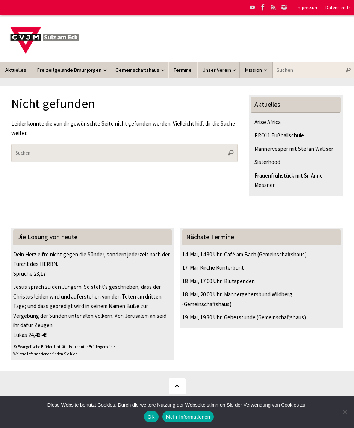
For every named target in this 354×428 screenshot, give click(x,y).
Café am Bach (240, 254)
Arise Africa (267, 122)
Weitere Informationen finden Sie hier (45, 354)
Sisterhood (267, 161)
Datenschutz (338, 7)
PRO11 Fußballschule (279, 135)
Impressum (308, 7)
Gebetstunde (240, 317)
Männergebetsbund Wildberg (258, 294)
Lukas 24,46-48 (30, 334)
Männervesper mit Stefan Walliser (293, 148)
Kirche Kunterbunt (222, 267)
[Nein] (344, 412)
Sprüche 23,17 (29, 273)
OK (151, 417)
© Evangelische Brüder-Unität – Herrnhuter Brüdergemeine (64, 346)
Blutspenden (239, 281)
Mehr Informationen (188, 417)
